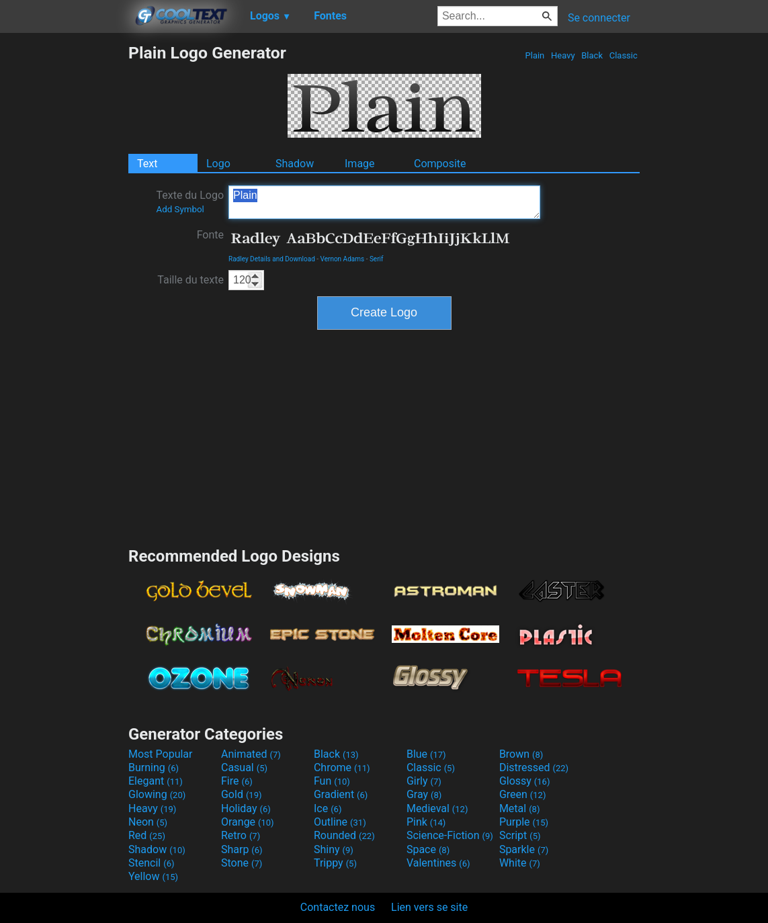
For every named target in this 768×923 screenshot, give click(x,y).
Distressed (533, 767)
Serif (377, 259)
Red (146, 835)
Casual (244, 767)
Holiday (246, 808)
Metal (519, 808)
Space (428, 849)
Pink (426, 822)
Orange (247, 822)
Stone (241, 862)
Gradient (341, 794)
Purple (523, 822)
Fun (332, 781)
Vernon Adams (343, 259)
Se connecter (599, 17)
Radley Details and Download (271, 259)
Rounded (344, 835)
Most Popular (160, 754)
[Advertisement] (64, 244)
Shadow (294, 163)
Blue (426, 754)
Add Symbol (180, 209)
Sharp (242, 849)
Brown (521, 754)
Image (360, 163)
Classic (623, 55)
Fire (237, 781)
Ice (327, 808)
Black (592, 55)
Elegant (155, 781)
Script (520, 835)
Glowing (156, 794)
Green (522, 794)
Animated (251, 754)
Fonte (210, 234)
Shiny (333, 849)
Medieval (437, 808)
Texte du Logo (190, 201)
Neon (147, 822)
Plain (534, 55)
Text (147, 163)
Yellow (153, 876)
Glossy (524, 781)
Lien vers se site (429, 907)
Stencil (151, 862)
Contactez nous (337, 907)
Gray (424, 794)
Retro (240, 835)
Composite (440, 163)
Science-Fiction (450, 835)
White (519, 862)
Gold (241, 794)
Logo (218, 163)
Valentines (438, 862)
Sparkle (523, 849)
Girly (424, 781)
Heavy (563, 55)
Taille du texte (190, 279)
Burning (153, 767)
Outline (340, 822)
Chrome (342, 767)
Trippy (335, 862)
